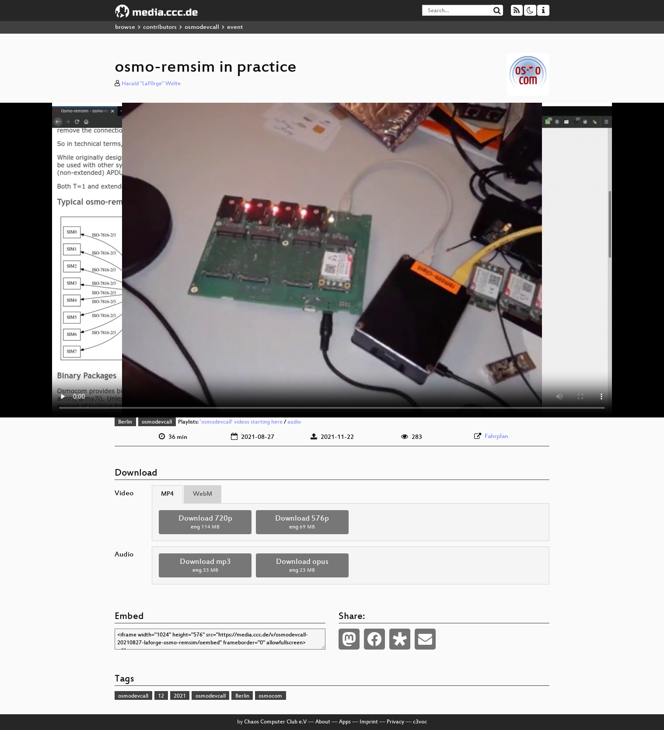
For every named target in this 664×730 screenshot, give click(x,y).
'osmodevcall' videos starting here (241, 422)
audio (294, 422)
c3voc (420, 722)
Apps (345, 722)
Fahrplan (496, 436)
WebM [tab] (202, 494)
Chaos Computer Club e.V (275, 722)
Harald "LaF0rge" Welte (151, 84)
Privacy (395, 722)
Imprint (369, 722)
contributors (160, 27)
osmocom (270, 696)
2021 (180, 696)
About (322, 722)
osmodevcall (202, 27)
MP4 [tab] (167, 494)
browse (125, 27)
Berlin (125, 422)
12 (161, 696)
